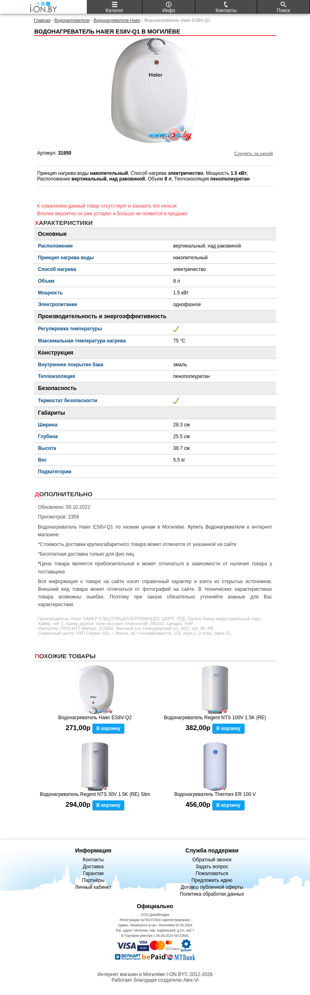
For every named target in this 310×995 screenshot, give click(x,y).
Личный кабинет (93, 887)
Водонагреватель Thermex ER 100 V (215, 794)
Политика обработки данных (212, 894)
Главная (42, 20)
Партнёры (93, 880)
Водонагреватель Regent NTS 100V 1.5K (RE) (215, 717)
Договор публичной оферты (212, 887)
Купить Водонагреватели (216, 527)
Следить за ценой (253, 153)
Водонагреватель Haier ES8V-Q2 (95, 717)
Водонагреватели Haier (117, 20)
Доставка (93, 866)
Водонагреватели (72, 20)
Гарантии (93, 873)
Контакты (93, 860)
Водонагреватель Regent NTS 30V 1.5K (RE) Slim (95, 794)
